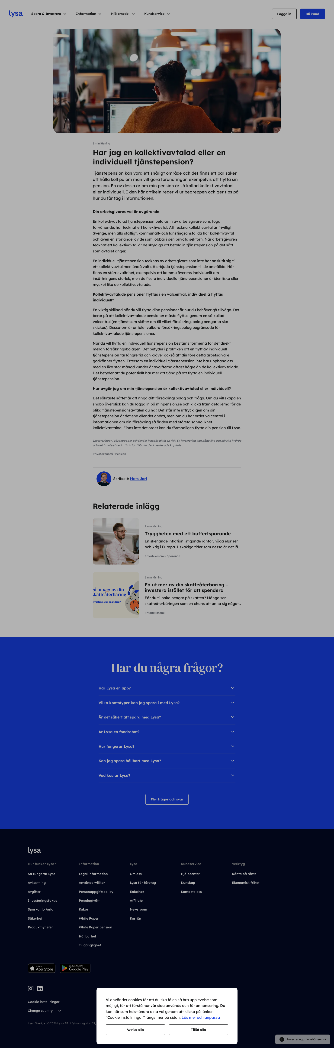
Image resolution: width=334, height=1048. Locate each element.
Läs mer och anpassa (201, 1017)
